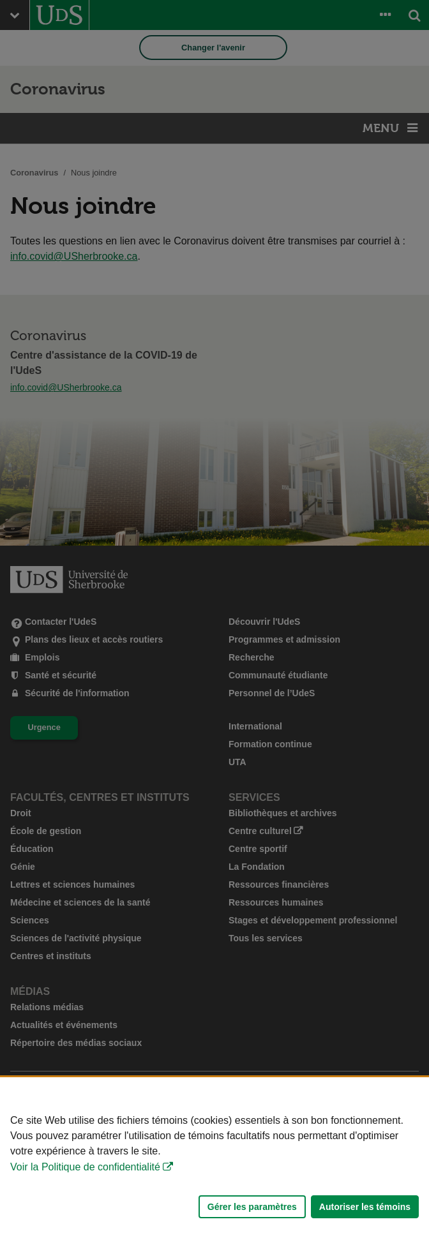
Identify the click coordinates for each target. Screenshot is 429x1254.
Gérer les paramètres (252, 1207)
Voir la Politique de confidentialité (85, 1166)
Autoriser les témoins (364, 1207)
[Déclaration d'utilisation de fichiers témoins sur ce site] (214, 1165)
